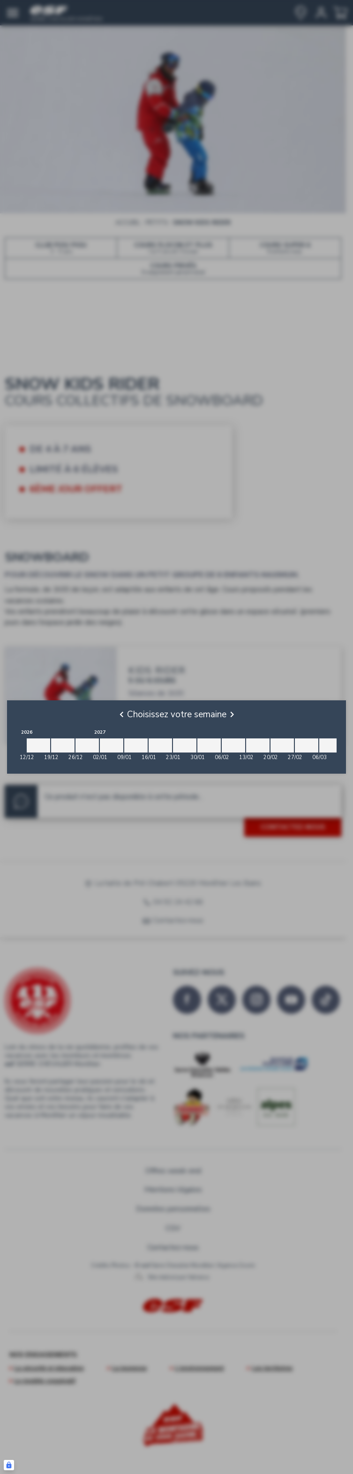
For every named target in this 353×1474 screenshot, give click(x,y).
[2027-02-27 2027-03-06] (306, 745)
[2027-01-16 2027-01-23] (160, 745)
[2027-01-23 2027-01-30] (184, 745)
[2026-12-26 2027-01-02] (87, 745)
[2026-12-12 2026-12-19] (38, 745)
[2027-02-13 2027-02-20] (258, 745)
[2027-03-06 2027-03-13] (331, 745)
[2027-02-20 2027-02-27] (282, 745)
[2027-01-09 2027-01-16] (136, 745)
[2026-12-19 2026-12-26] (63, 745)
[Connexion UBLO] (9, 1465)
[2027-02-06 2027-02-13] (233, 745)
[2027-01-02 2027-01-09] (111, 745)
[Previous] (121, 714)
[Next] (232, 714)
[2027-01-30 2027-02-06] (209, 745)
